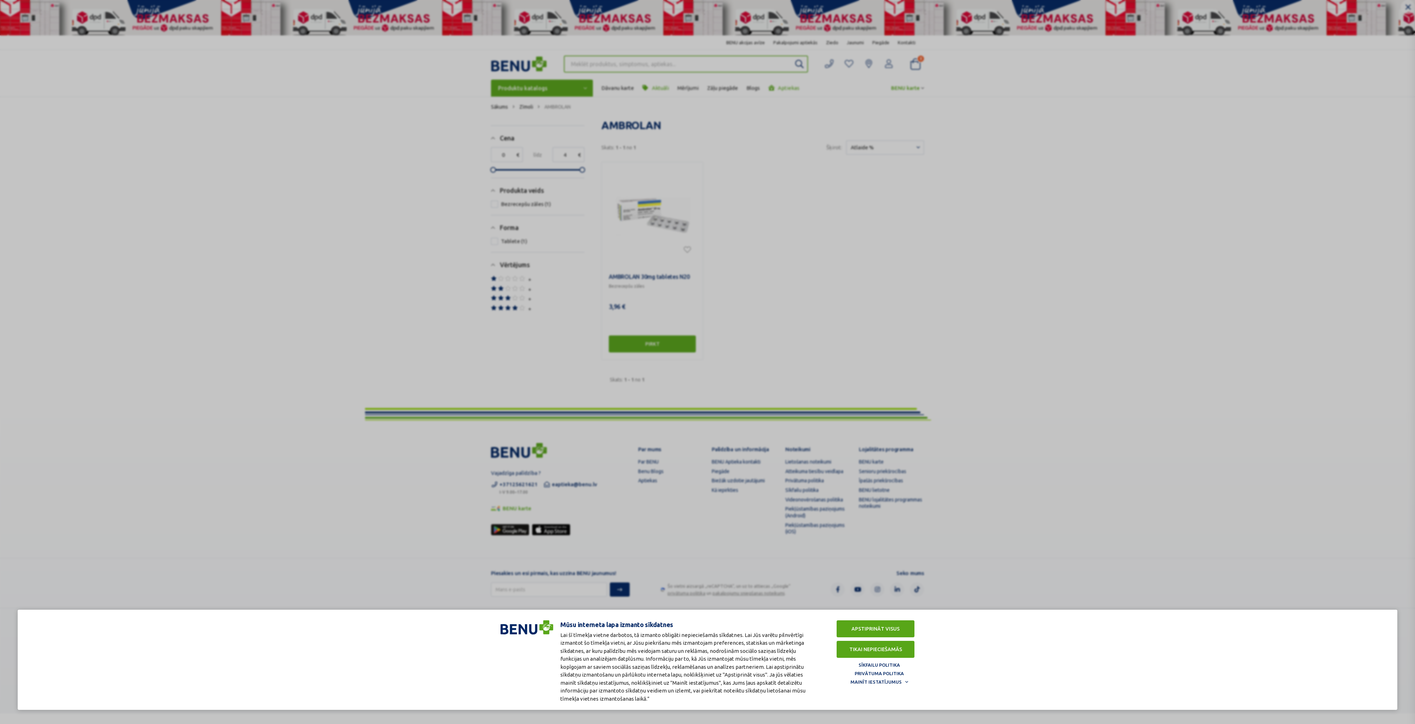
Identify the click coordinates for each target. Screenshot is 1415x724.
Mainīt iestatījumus (876, 681)
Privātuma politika (879, 673)
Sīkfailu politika (879, 664)
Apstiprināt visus (875, 629)
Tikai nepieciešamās (875, 649)
